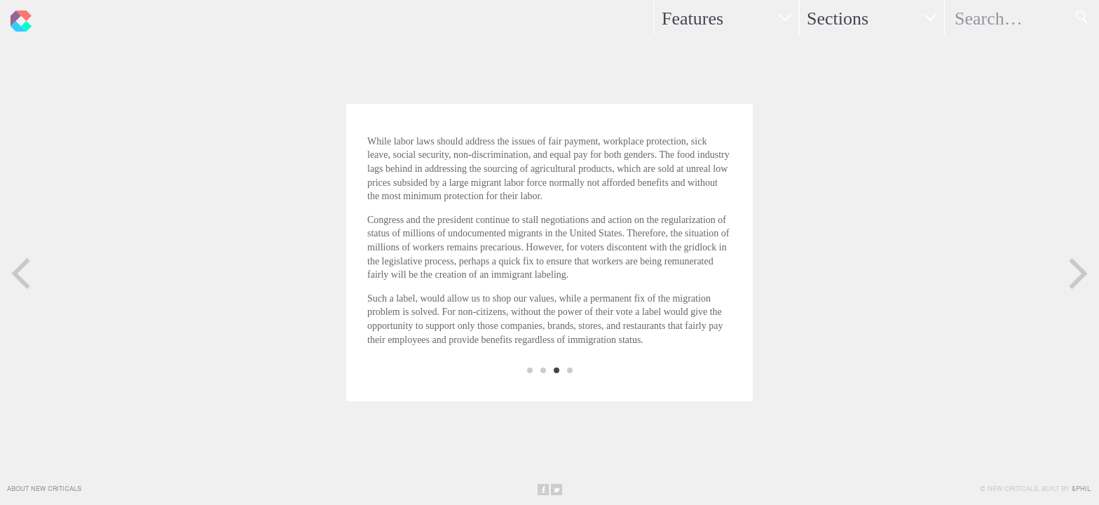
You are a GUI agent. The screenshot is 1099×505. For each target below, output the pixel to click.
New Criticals (17, 17)
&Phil (1081, 488)
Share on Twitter (556, 489)
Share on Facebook (543, 489)
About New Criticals (44, 488)
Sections (837, 18)
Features (692, 18)
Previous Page (21, 273)
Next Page (1078, 273)
